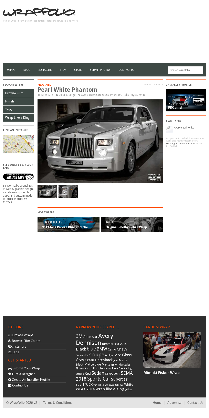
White (141, 94)
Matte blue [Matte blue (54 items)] (92, 364)
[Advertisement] (158, 34)
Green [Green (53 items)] (89, 360)
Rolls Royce (130, 94)
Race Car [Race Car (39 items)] (117, 368)
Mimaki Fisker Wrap (161, 373)
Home (157, 403)
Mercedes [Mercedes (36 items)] (124, 364)
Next (160, 84)
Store (78, 69)
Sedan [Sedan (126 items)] (98, 373)
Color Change (67, 94)
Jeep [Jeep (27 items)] (116, 360)
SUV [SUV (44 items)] (78, 384)
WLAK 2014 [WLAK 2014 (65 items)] (85, 389)
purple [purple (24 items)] (107, 368)
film (63, 69)
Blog (26, 69)
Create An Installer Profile (29, 380)
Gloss (105, 94)
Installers (45, 69)
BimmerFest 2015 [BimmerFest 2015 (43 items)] (114, 344)
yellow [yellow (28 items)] (128, 389)
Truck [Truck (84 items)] (87, 384)
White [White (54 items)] (128, 384)
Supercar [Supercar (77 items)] (119, 379)
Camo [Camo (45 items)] (112, 349)
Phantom (115, 94)
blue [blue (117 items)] (91, 349)
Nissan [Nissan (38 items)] (80, 368)
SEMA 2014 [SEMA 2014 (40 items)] (112, 373)
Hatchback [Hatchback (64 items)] (104, 360)
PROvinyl (44, 84)
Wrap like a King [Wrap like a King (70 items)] (109, 389)
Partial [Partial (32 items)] (88, 368)
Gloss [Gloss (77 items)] (127, 355)
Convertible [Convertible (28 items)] (82, 355)
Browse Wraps (20, 335)
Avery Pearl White (184, 127)
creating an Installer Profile (180, 143)
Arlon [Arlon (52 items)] (87, 337)
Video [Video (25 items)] (101, 385)
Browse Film (14, 93)
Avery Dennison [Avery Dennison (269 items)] (94, 339)
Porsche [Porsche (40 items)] (98, 368)
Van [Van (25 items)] (95, 385)
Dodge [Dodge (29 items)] (109, 355)
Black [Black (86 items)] (81, 349)
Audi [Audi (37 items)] (94, 337)
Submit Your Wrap (24, 368)
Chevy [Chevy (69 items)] (122, 349)
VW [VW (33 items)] (121, 384)
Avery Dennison (91, 94)
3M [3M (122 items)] (79, 336)
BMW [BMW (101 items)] (102, 349)
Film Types (173, 120)
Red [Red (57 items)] (88, 373)
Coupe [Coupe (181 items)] (96, 355)
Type (8, 109)
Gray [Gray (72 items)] (80, 360)
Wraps (11, 69)
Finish (9, 101)
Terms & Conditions (57, 403)
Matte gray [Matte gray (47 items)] (110, 364)
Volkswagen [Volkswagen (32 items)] (112, 384)
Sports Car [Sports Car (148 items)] (98, 379)
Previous (149, 84)
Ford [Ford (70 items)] (117, 355)
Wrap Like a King (17, 118)
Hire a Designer (21, 374)
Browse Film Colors (24, 341)
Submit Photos (100, 69)
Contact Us (126, 69)
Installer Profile (178, 84)
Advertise (174, 403)
